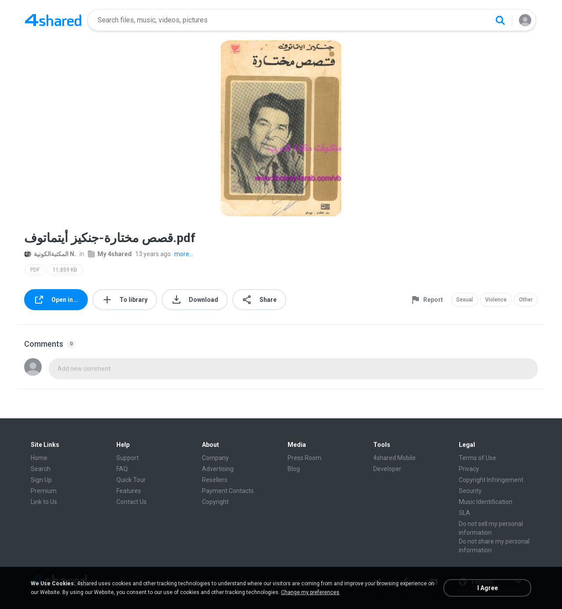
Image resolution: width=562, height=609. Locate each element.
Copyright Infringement (491, 479)
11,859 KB (65, 270)
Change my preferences (310, 592)
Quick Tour (131, 479)
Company (215, 457)
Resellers (214, 479)
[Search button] (500, 20)
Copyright (215, 501)
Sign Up (41, 479)
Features (128, 490)
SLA (464, 512)
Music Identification (485, 501)
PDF (35, 270)
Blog (294, 468)
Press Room (304, 457)
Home (39, 457)
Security (470, 490)
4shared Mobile (394, 457)
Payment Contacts (228, 490)
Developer (387, 468)
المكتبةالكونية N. (50, 253)
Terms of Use (477, 457)
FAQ (122, 468)
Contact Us (131, 501)
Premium (44, 490)
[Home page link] (53, 20)
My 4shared (110, 253)
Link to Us (44, 501)
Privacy (469, 468)
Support (127, 457)
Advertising (218, 468)
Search (40, 468)
